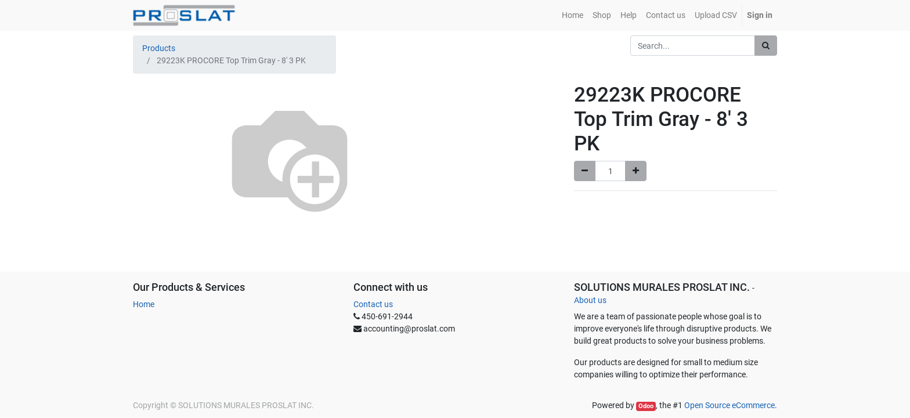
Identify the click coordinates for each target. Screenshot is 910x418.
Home (143, 304)
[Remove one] (584, 171)
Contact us (373, 304)
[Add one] (636, 171)
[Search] (765, 45)
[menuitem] (572, 15)
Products (158, 48)
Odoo (645, 406)
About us (590, 300)
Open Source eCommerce (729, 405)
